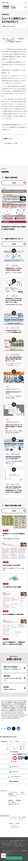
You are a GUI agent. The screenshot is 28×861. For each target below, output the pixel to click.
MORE (14, 183)
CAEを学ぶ (13, 38)
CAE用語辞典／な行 (10, 40)
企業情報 (10, 800)
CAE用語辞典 (20, 38)
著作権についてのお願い (17, 127)
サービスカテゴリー (13, 792)
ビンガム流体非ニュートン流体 (10, 143)
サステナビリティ (12, 796)
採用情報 (18, 800)
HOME (6, 38)
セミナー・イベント (20, 794)
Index (3, 856)
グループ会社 (11, 802)
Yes (14, 858)
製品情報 (10, 794)
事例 (22, 792)
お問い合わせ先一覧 (13, 804)
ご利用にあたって (7, 854)
